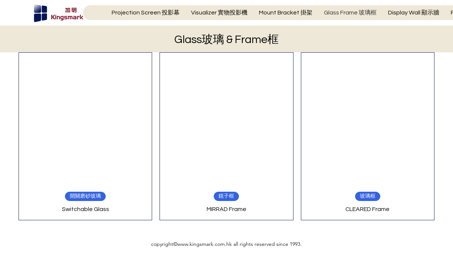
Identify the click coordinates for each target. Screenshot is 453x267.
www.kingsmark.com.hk (204, 244)
